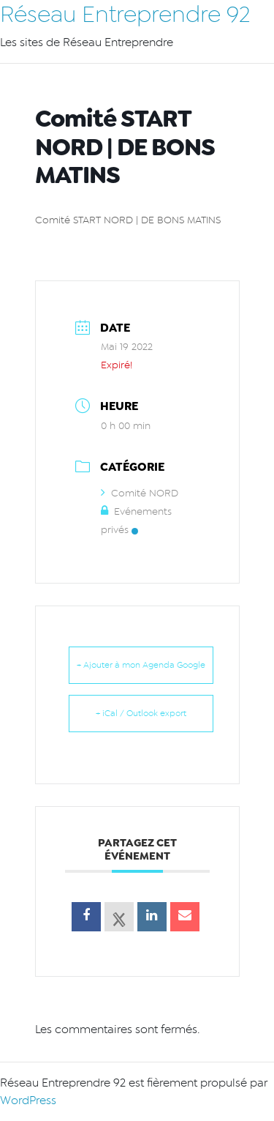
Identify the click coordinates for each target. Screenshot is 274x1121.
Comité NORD (139, 493)
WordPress (28, 1100)
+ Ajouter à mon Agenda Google (141, 665)
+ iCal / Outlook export (141, 713)
